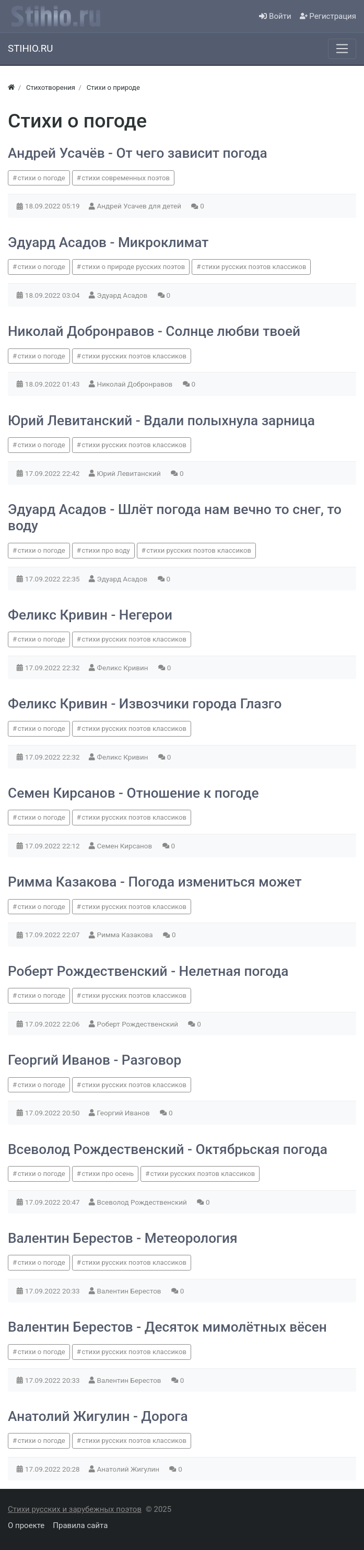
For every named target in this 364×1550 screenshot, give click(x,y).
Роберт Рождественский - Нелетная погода (148, 971)
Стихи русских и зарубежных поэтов (75, 1509)
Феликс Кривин (123, 667)
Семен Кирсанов (125, 846)
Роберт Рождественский (138, 1024)
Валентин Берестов (130, 1291)
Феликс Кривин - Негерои (90, 615)
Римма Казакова (126, 934)
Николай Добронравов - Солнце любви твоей (154, 331)
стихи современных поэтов (125, 178)
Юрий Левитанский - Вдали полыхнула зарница (161, 420)
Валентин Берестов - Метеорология (123, 1238)
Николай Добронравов (135, 384)
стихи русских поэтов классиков (254, 267)
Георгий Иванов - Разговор (94, 1060)
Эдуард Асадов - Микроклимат (108, 242)
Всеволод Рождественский (143, 1202)
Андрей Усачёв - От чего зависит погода (137, 153)
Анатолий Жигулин (129, 1469)
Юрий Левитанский (130, 473)
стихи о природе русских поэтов (133, 267)
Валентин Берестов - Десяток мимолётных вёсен (167, 1327)
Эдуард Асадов (123, 295)
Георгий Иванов (124, 1113)
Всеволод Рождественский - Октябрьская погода (167, 1149)
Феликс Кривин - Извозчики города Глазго (145, 704)
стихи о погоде (41, 178)
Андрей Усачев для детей (140, 206)
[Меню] (342, 49)
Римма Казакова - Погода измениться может (155, 882)
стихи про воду (105, 550)
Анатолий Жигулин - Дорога (98, 1416)
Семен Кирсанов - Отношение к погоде (133, 793)
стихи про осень (107, 1174)
